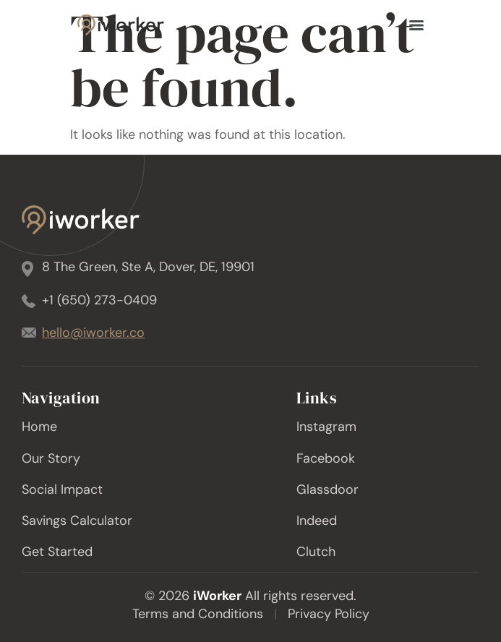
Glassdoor (327, 489)
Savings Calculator (77, 520)
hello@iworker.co (93, 332)
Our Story (51, 458)
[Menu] (416, 25)
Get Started (57, 551)
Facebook (325, 458)
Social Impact (62, 489)
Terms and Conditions (197, 613)
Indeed (316, 520)
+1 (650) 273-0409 (99, 300)
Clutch (315, 551)
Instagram (326, 426)
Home (39, 426)
